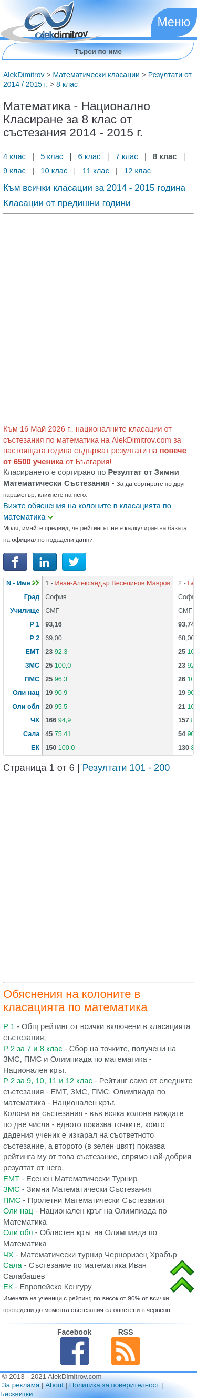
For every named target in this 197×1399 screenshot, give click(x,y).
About (54, 1385)
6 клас (89, 156)
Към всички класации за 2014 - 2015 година (94, 187)
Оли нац (26, 693)
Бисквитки (16, 1394)
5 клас (51, 156)
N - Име (22, 583)
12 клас (138, 171)
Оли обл (25, 706)
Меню (174, 22)
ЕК (35, 747)
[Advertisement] (98, 317)
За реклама (21, 1385)
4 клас (15, 156)
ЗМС (32, 665)
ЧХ (34, 720)
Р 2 (34, 638)
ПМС (32, 679)
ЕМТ (33, 652)
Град (31, 597)
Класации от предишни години (67, 203)
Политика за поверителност (114, 1385)
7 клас (126, 156)
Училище (24, 610)
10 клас (53, 171)
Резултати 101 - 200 (126, 767)
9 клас (15, 171)
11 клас (95, 171)
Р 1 (34, 624)
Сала (31, 734)
